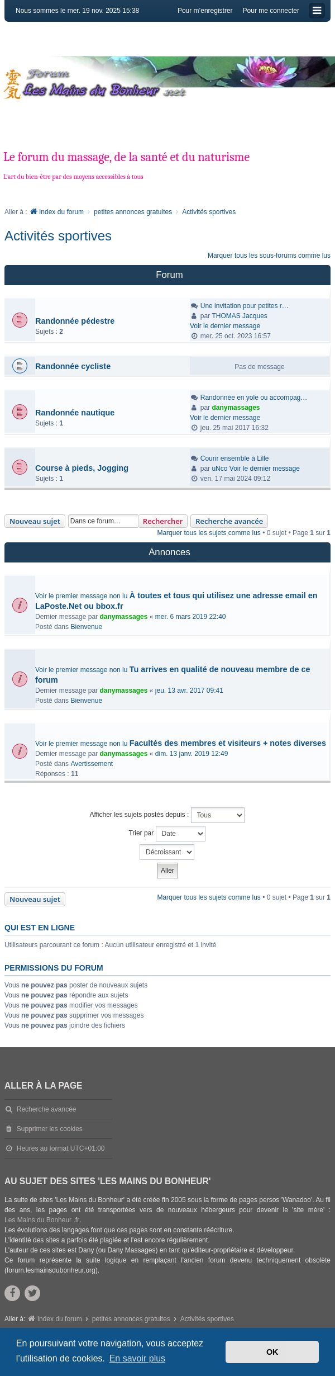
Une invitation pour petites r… (244, 306)
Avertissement (91, 764)
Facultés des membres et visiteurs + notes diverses (228, 743)
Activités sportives (58, 235)
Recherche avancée (229, 521)
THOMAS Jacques (239, 316)
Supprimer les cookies (50, 1129)
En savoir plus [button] (137, 1358)
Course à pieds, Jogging (81, 468)
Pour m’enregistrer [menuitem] (205, 11)
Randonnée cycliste (73, 366)
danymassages (236, 408)
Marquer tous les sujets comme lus (208, 533)
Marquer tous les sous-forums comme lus (269, 255)
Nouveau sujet (34, 521)
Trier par (166, 833)
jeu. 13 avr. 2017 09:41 (189, 690)
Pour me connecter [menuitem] (271, 11)
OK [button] (272, 1351)
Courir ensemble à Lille (234, 458)
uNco (219, 468)
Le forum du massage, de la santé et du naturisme (126, 157)
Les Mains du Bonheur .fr (41, 1220)
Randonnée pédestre (74, 320)
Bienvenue (86, 627)
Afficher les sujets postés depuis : (166, 815)
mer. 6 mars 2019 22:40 (190, 617)
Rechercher (163, 521)
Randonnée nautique (74, 412)
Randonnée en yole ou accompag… (253, 397)
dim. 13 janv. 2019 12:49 (191, 754)
